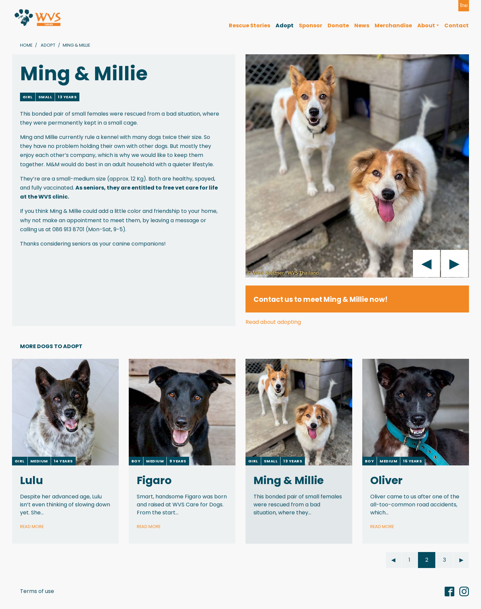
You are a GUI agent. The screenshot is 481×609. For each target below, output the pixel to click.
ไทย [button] (464, 5)
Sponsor (310, 25)
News (361, 25)
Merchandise (393, 25)
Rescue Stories (249, 25)
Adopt (285, 25)
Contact (456, 25)
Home (26, 45)
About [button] (426, 25)
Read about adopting (273, 322)
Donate (338, 25)
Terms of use (37, 591)
